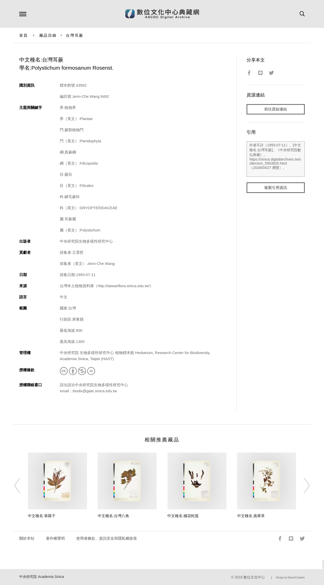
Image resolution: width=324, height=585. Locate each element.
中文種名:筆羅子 (41, 516)
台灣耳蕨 (74, 35)
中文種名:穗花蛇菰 (183, 516)
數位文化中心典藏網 (162, 14)
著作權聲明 (55, 538)
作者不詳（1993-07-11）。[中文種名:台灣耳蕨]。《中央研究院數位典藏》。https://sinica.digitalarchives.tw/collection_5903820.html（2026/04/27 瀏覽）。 (276, 159)
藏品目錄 (48, 35)
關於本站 (26, 538)
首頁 (23, 35)
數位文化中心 (254, 577)
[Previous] (21, 485)
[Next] (302, 485)
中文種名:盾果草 (251, 516)
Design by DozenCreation (290, 577)
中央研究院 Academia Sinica (41, 577)
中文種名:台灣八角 (113, 516)
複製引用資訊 (275, 188)
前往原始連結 (275, 109)
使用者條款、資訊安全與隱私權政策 (106, 538)
